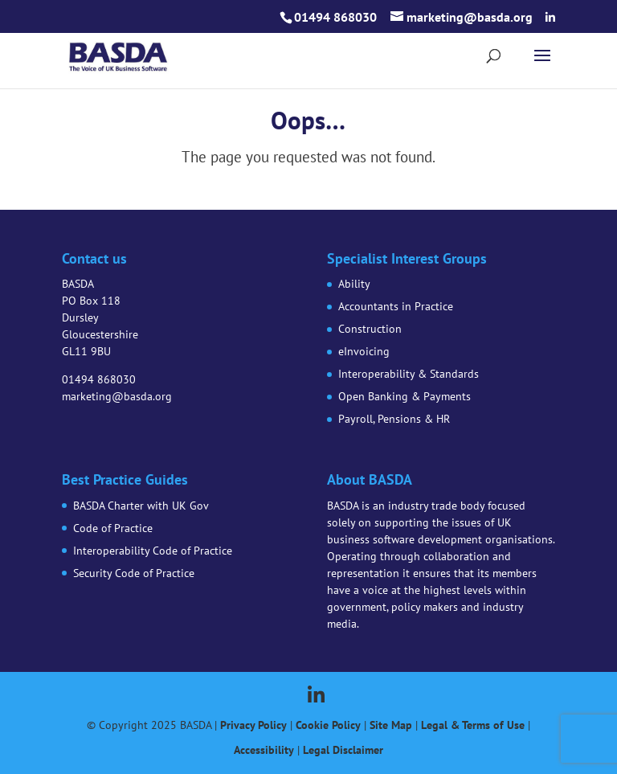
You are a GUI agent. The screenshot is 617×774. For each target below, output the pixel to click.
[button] (550, 17)
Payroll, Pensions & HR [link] (394, 419)
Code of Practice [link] (113, 528)
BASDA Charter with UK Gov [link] (141, 505)
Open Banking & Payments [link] (404, 396)
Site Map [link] (391, 725)
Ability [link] (354, 283)
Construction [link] (370, 328)
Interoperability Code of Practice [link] (152, 550)
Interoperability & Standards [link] (408, 374)
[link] (118, 54)
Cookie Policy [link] (328, 725)
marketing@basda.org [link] (117, 396)
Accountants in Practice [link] (395, 306)
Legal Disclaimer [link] (343, 750)
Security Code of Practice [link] (133, 573)
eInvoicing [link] (364, 351)
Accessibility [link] (264, 750)
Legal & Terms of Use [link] (473, 725)
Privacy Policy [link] (253, 725)
